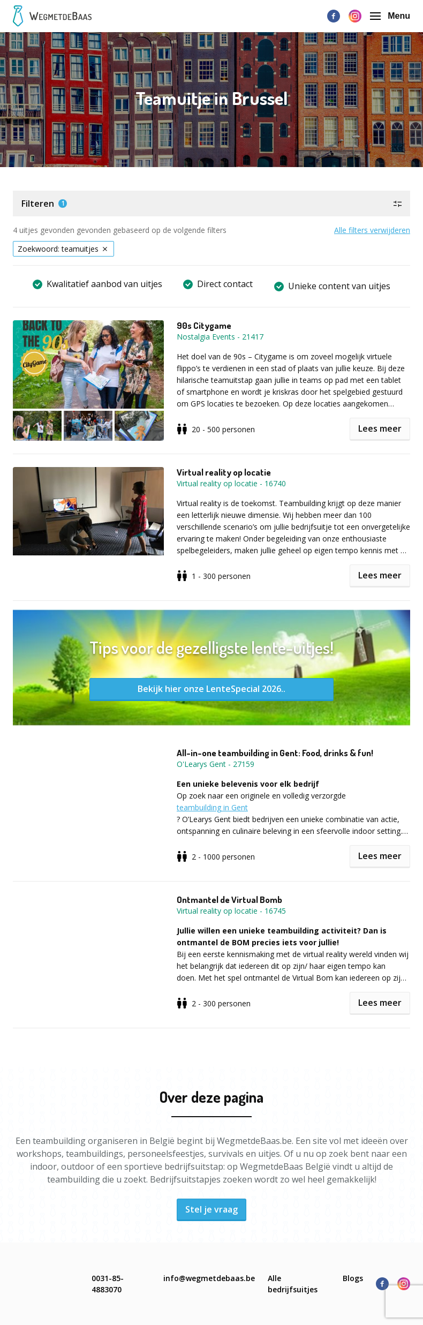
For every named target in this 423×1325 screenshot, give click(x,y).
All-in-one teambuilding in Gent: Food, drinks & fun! (275, 753)
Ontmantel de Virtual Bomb (229, 899)
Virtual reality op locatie (224, 472)
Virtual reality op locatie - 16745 (231, 911)
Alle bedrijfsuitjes (293, 1283)
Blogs (353, 1278)
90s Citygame (204, 325)
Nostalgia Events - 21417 (220, 337)
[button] (211, 203)
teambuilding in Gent (212, 807)
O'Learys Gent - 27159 (215, 764)
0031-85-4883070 (108, 1283)
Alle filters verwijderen (372, 230)
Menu (390, 15)
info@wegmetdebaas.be (209, 1278)
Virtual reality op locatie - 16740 (231, 483)
